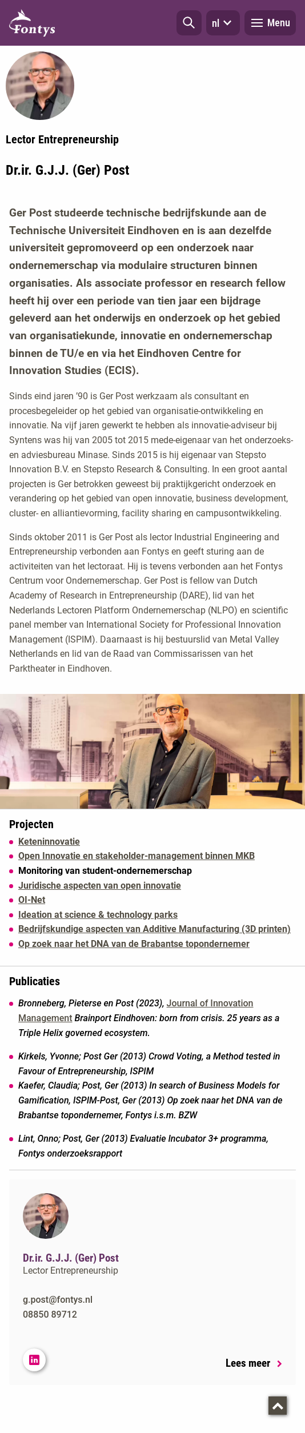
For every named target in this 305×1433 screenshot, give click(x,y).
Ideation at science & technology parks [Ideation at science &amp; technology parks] (98, 914)
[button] (189, 22)
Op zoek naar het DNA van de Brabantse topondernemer (134, 943)
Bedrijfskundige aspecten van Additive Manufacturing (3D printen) (154, 929)
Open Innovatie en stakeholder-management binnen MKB (136, 855)
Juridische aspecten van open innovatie (99, 885)
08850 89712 (50, 1314)
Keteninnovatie (49, 841)
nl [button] (223, 23)
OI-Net (31, 899)
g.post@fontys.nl (58, 1299)
